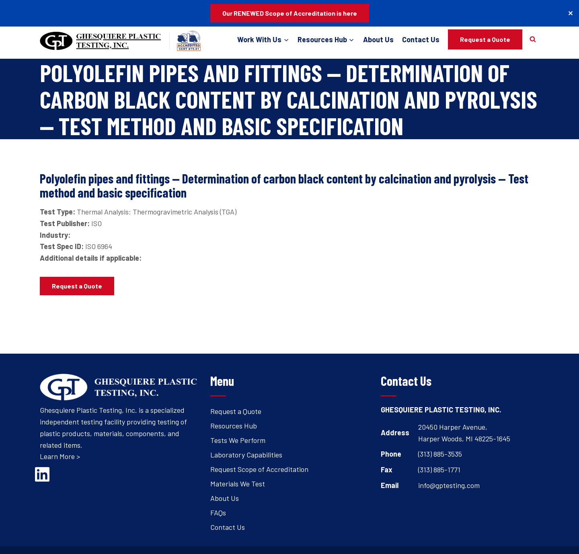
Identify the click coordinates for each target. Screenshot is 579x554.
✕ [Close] (570, 13)
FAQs (218, 512)
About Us (378, 39)
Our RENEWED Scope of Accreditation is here (289, 13)
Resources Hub (233, 425)
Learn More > (60, 456)
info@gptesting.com (449, 485)
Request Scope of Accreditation (259, 469)
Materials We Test (237, 483)
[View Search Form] (532, 39)
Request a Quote (485, 39)
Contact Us (420, 39)
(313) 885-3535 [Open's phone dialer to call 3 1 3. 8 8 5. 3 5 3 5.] (440, 453)
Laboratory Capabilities (246, 454)
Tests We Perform (237, 440)
